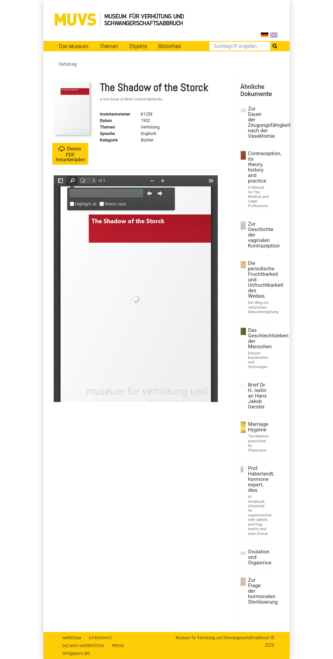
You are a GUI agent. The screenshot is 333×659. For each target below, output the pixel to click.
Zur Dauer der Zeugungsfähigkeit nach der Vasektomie (258, 122)
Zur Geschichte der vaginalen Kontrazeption (258, 234)
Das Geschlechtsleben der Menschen (258, 338)
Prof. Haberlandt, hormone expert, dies (258, 479)
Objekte (138, 46)
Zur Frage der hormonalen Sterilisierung (258, 591)
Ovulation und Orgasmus (258, 557)
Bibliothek (169, 46)
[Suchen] (239, 46)
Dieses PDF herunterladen (70, 154)
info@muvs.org (76, 653)
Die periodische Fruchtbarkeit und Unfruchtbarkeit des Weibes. (258, 279)
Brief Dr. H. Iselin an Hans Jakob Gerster (257, 395)
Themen (109, 46)
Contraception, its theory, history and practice (258, 167)
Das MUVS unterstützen (83, 645)
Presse (118, 645)
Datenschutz (100, 638)
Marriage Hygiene (258, 426)
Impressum (71, 638)
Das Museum (74, 46)
